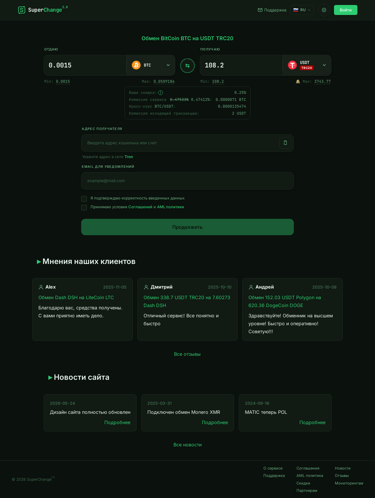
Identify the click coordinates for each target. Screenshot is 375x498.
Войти (346, 10)
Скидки (303, 483)
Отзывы (342, 475)
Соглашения (307, 468)
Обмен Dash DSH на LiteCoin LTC (76, 297)
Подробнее (117, 422)
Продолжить (187, 227)
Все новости (187, 445)
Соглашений (140, 206)
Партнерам (306, 490)
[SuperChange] (43, 10)
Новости (343, 468)
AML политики (170, 206)
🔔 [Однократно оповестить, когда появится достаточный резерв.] (298, 81)
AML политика (309, 475)
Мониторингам (349, 483)
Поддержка (272, 10)
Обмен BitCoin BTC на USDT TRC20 (187, 38)
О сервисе (272, 468)
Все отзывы (187, 354)
